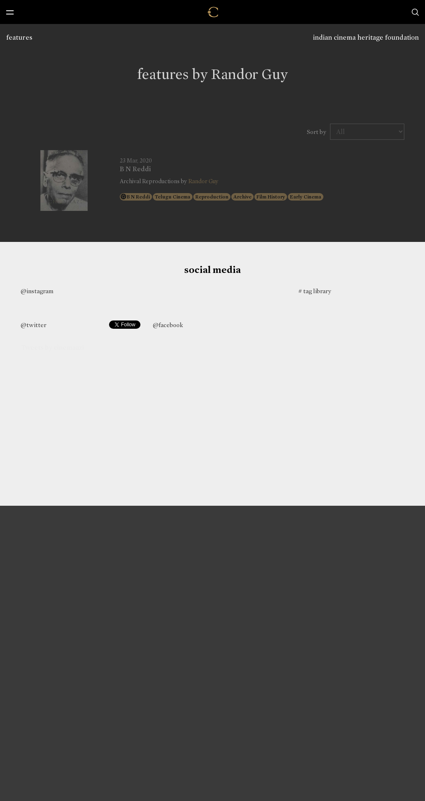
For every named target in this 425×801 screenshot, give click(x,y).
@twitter (33, 325)
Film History (270, 197)
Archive (242, 197)
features (19, 37)
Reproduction (211, 197)
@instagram (37, 291)
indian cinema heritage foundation (366, 37)
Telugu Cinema (172, 197)
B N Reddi (135, 169)
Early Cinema (305, 197)
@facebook (168, 325)
